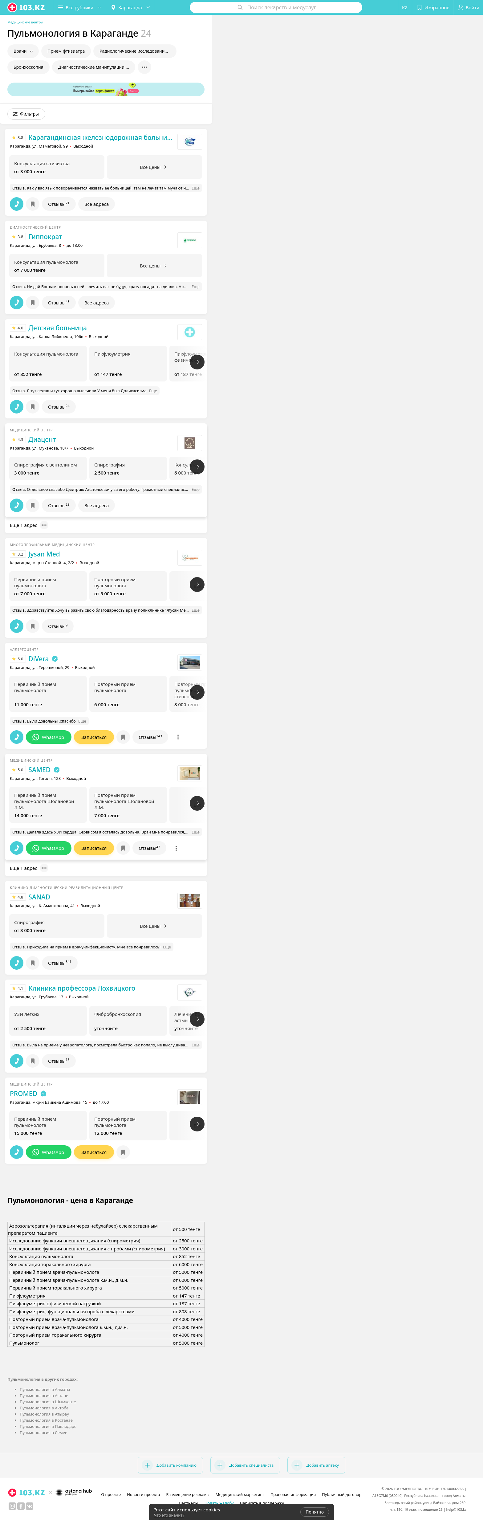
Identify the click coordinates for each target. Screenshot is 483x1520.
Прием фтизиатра (66, 51)
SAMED (39, 769)
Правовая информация (293, 1494)
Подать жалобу (219, 1503)
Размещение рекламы (187, 1494)
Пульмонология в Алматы (45, 1389)
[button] (79, 7)
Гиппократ (45, 236)
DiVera (38, 658)
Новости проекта (143, 1494)
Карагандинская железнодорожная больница (101, 137)
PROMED (23, 1093)
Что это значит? (169, 1515)
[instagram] (12, 1506)
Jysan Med (44, 554)
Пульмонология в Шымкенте (48, 1401)
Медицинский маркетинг (240, 1494)
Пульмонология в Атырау (44, 1414)
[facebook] (21, 1506)
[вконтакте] (29, 1506)
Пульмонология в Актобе (44, 1408)
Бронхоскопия (28, 67)
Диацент (42, 439)
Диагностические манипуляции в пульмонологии (96, 67)
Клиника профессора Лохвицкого (81, 988)
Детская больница (57, 328)
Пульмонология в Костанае (46, 1420)
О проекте (111, 1494)
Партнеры (188, 1503)
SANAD (39, 897)
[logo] (26, 7)
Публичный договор (341, 1494)
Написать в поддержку (262, 1503)
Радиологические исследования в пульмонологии (138, 51)
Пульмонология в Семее (43, 1432)
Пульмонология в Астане (44, 1395)
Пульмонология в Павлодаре (48, 1426)
